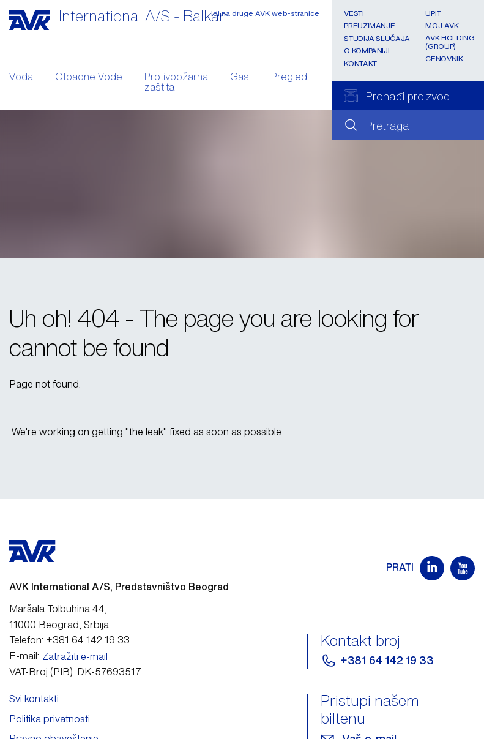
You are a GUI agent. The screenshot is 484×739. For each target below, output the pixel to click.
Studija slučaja (377, 38)
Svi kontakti (34, 698)
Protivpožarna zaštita (176, 83)
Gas (239, 78)
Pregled (289, 78)
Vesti (353, 13)
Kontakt (360, 63)
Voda (21, 78)
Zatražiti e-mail (75, 656)
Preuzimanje (369, 25)
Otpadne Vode (88, 78)
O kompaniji (366, 50)
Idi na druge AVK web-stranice (265, 13)
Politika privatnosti (49, 718)
